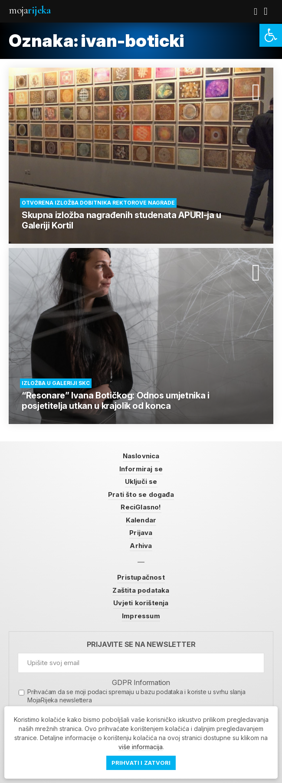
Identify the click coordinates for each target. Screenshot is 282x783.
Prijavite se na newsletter (141, 644)
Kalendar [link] (141, 520)
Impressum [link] (141, 616)
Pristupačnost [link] (141, 577)
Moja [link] (29, 10)
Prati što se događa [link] (141, 494)
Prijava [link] (140, 533)
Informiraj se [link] (141, 469)
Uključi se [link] (141, 481)
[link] (270, 35)
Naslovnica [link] (141, 456)
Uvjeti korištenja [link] (140, 603)
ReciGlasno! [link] (141, 507)
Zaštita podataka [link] (140, 590)
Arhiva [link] (141, 546)
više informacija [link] (140, 746)
